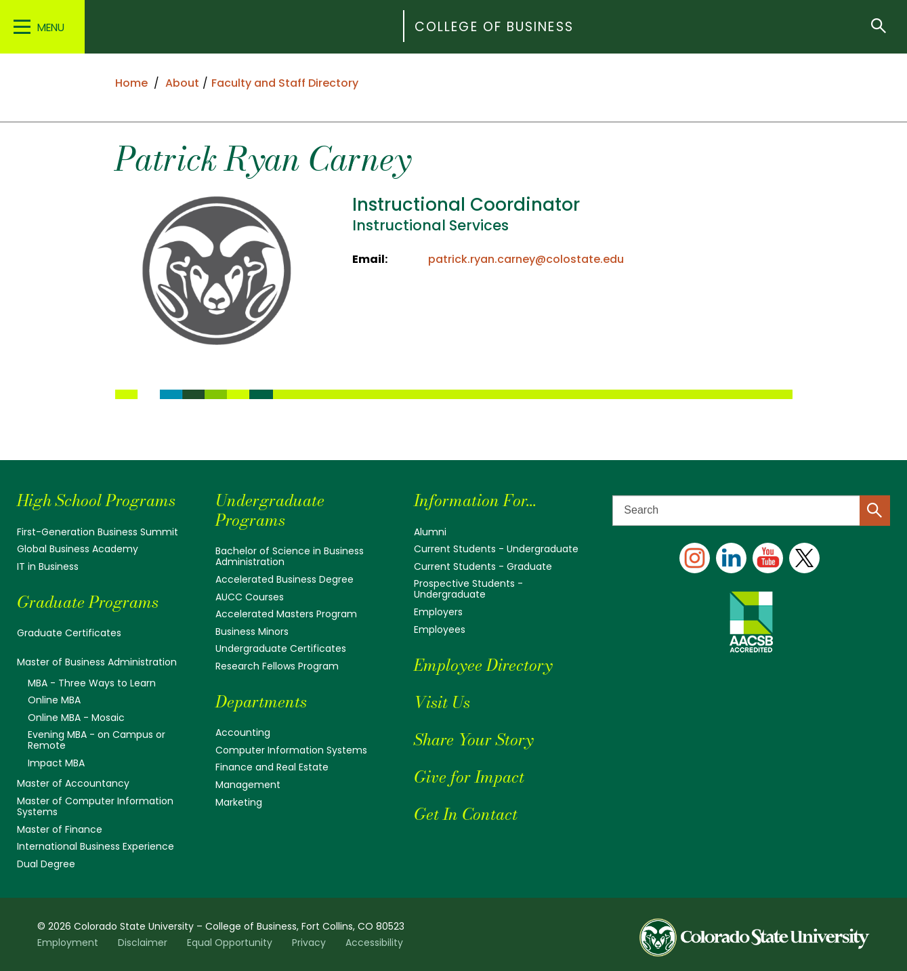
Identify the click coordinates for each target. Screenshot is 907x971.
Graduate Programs (88, 602)
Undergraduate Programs (269, 510)
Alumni (430, 532)
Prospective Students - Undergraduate (468, 589)
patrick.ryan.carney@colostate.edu (526, 259)
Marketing (238, 802)
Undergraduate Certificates (280, 648)
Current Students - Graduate (483, 566)
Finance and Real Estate (272, 767)
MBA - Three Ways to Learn (92, 683)
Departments (261, 701)
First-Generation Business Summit (97, 532)
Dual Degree (46, 864)
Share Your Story (473, 739)
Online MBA (54, 700)
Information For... (475, 500)
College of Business (494, 27)
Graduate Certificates (69, 633)
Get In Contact (466, 814)
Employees (439, 629)
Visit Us (442, 702)
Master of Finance (59, 829)
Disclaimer (142, 942)
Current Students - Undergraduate (496, 549)
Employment (67, 942)
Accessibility (374, 942)
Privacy (309, 942)
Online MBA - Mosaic (76, 717)
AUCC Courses (249, 597)
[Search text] (751, 510)
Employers (438, 612)
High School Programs (96, 500)
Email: (369, 259)
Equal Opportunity (229, 942)
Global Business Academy (77, 549)
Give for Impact (469, 776)
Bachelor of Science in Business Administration (289, 556)
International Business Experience (95, 846)
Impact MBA (56, 763)
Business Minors (252, 631)
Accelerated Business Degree (284, 579)
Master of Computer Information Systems (95, 806)
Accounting (242, 732)
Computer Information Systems (291, 750)
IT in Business (48, 566)
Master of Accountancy (73, 783)
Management (247, 784)
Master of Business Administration (97, 662)
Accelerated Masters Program (286, 614)
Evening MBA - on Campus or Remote (96, 740)
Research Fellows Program (277, 666)
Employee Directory (483, 665)
